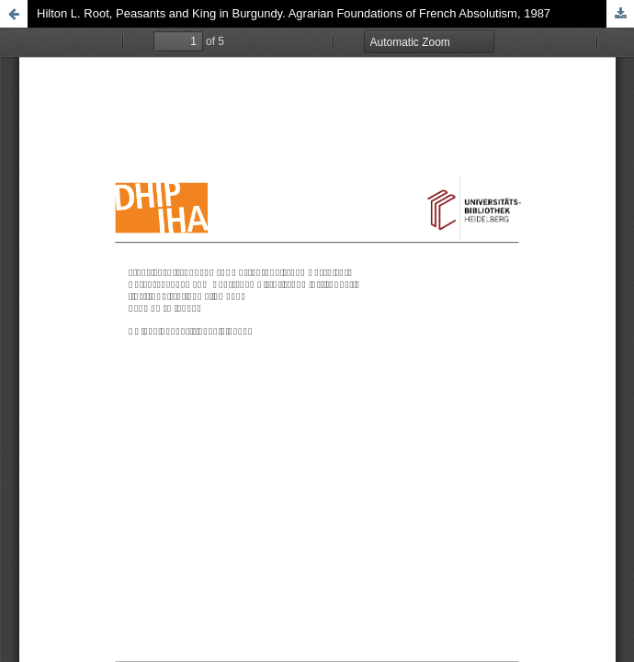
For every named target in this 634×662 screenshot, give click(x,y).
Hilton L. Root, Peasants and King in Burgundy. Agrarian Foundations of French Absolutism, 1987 (293, 13)
